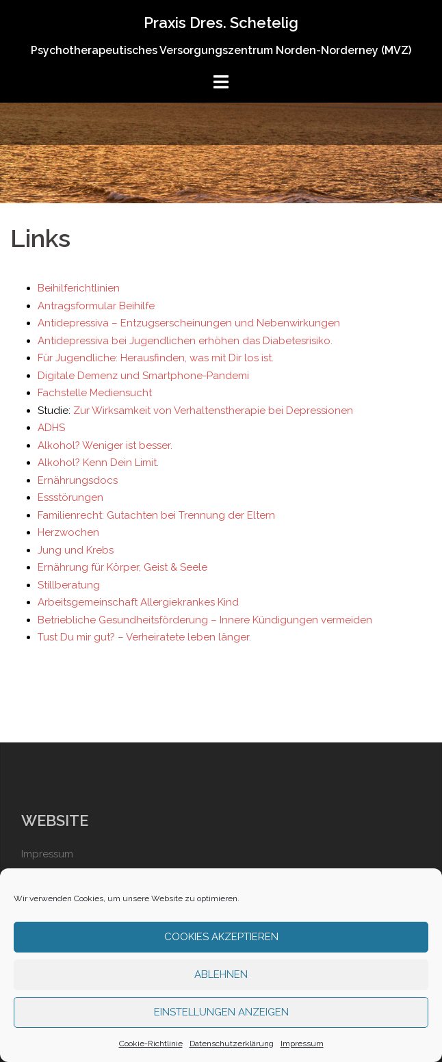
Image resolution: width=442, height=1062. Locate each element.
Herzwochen (68, 532)
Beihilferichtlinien (79, 288)
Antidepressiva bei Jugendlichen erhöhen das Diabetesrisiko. (185, 341)
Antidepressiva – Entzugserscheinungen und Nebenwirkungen (189, 323)
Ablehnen (221, 974)
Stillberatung (69, 585)
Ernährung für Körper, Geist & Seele (122, 567)
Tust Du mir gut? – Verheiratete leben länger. (144, 637)
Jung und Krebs (76, 550)
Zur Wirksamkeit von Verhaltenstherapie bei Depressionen (213, 410)
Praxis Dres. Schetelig (221, 22)
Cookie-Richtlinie (151, 1043)
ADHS (51, 428)
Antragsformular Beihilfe (96, 306)
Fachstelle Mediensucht (95, 393)
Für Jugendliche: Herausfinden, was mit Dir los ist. (156, 358)
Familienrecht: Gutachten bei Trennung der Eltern (156, 515)
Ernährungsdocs (78, 480)
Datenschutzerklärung (232, 1043)
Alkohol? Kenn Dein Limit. (98, 462)
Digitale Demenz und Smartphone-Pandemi (143, 376)
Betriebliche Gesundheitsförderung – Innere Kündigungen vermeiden (205, 620)
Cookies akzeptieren (221, 937)
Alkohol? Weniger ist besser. (105, 445)
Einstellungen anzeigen (221, 1012)
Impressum (302, 1043)
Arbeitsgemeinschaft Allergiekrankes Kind (138, 602)
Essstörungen (70, 497)
